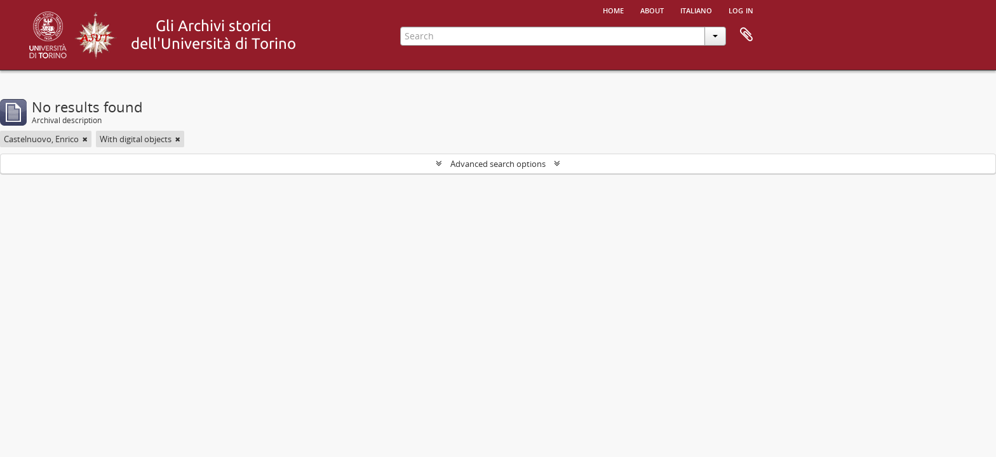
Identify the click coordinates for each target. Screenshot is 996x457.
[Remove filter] (85, 139)
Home (613, 10)
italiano (696, 10)
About (652, 10)
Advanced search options (498, 163)
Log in (741, 10)
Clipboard (746, 35)
